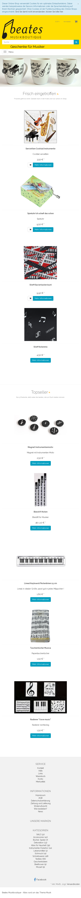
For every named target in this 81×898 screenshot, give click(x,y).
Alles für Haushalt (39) (40, 845)
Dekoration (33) (40, 843)
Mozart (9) (40, 867)
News (40, 811)
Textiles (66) (40, 859)
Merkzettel (40, 782)
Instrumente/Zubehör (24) (40, 848)
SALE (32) (40, 834)
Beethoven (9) (40, 864)
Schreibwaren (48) (40, 856)
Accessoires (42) (40, 837)
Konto (40, 779)
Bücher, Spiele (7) (40, 840)
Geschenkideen (40, 862)
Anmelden (67, 22)
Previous (4, 71)
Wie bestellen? (40, 809)
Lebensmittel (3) (41, 851)
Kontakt (40, 768)
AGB (40, 798)
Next (76, 71)
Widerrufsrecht (40, 806)
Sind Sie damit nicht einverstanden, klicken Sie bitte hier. (39, 12)
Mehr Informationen (43, 165)
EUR (57, 22)
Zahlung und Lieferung (41, 803)
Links (40, 773)
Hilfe (40, 771)
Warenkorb (40, 776)
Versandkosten (73, 884)
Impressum (40, 795)
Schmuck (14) (40, 853)
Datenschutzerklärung (40, 801)
